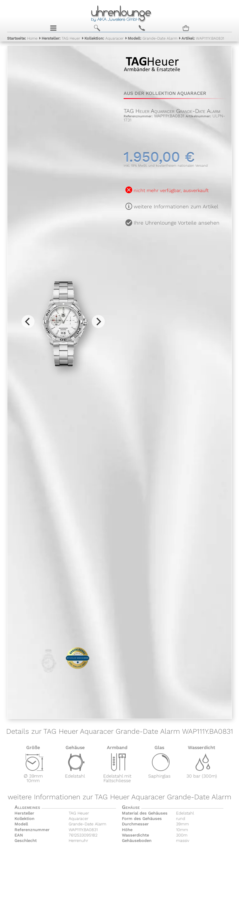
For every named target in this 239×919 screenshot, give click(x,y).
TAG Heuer (61, 38)
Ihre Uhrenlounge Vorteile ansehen (177, 223)
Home (22, 38)
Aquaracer (104, 38)
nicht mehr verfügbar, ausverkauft (171, 190)
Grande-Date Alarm (152, 38)
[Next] (98, 321)
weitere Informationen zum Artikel (176, 207)
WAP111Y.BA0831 (202, 38)
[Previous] (28, 321)
